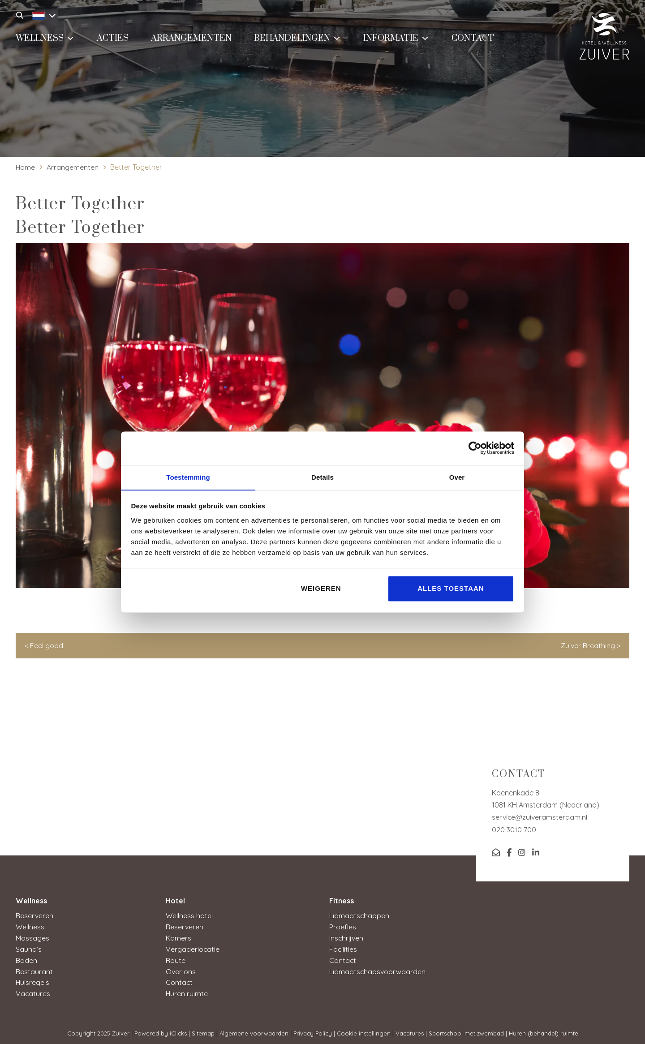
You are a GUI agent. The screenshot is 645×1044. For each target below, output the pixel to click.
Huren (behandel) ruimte (543, 1030)
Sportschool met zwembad (466, 1030)
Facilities (343, 947)
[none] (39, 14)
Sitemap (203, 1030)
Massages (32, 936)
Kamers (178, 936)
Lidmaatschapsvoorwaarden (377, 969)
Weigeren (321, 589)
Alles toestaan (450, 589)
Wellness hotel (189, 915)
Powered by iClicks (160, 1030)
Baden (26, 958)
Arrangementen (191, 38)
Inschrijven (346, 936)
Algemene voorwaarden (253, 1030)
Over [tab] (457, 477)
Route (175, 958)
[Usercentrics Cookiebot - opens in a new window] (475, 448)
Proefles (342, 926)
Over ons (181, 969)
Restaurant (34, 969)
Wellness (45, 38)
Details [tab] (322, 477)
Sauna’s (29, 947)
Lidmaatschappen (359, 915)
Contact (473, 38)
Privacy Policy (312, 1030)
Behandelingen (297, 38)
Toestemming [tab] (188, 477)
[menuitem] (42, 14)
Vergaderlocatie (193, 947)
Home (25, 167)
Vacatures (33, 990)
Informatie (396, 38)
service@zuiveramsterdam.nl (540, 816)
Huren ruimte (187, 990)
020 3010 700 (514, 829)
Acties (113, 38)
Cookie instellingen (364, 1030)
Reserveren (34, 915)
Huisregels (33, 979)
